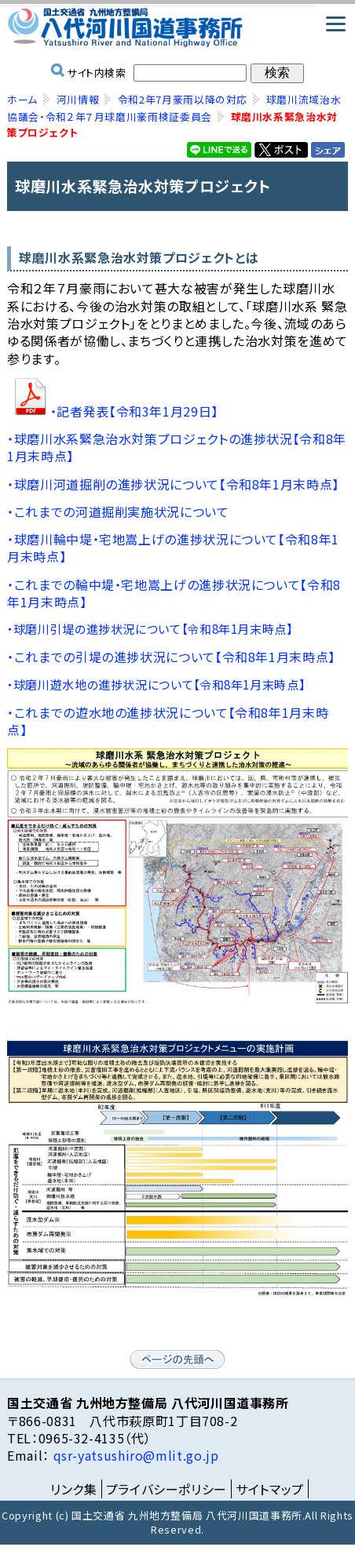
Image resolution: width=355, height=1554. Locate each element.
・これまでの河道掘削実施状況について (118, 511)
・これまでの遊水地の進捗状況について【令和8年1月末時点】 (167, 721)
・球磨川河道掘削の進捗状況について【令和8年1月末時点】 (173, 484)
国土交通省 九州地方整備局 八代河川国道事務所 (177, 27)
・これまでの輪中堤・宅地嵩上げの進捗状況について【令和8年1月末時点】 (174, 593)
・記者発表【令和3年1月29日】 (134, 411)
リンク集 (73, 1488)
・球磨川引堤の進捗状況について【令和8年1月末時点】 (150, 629)
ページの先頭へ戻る (177, 1359)
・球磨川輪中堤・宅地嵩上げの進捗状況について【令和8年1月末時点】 (173, 548)
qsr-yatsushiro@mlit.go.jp (134, 1455)
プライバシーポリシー (166, 1488)
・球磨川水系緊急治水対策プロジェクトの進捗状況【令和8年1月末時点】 (176, 447)
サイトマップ (270, 1488)
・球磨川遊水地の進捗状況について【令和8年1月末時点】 (156, 684)
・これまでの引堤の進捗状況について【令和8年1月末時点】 (171, 656)
